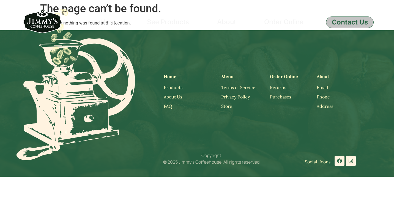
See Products (168, 22)
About (226, 22)
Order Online (283, 22)
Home (109, 22)
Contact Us (350, 22)
